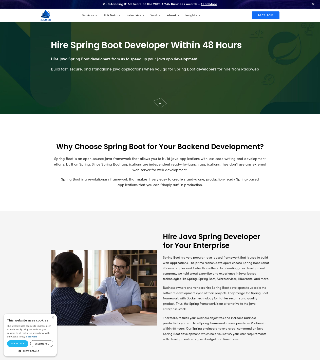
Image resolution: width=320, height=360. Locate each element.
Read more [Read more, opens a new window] (31, 336)
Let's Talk (265, 15)
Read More (209, 4)
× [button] (52, 317)
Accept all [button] (17, 343)
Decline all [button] (42, 343)
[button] (30, 351)
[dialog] (30, 335)
